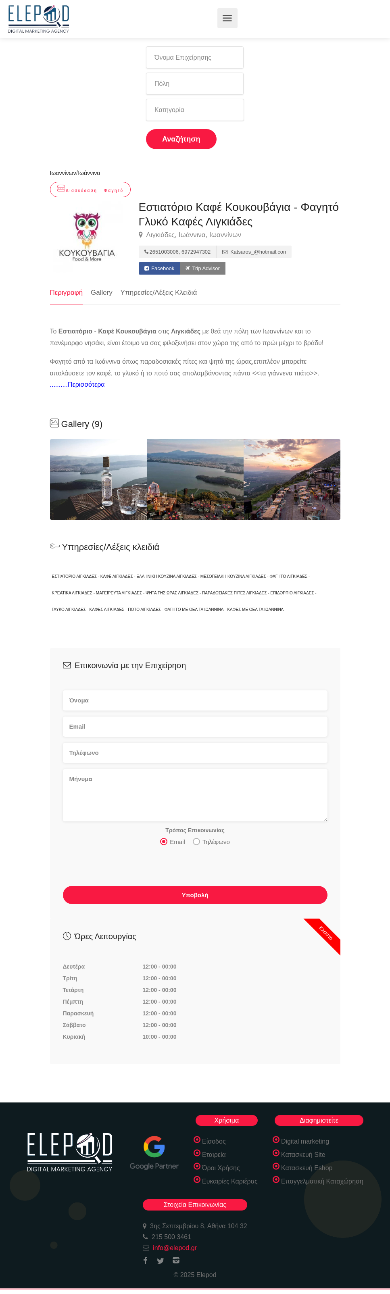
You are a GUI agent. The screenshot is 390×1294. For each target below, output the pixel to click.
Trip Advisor (203, 268)
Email (172, 841)
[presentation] (124, 868)
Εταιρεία (214, 1154)
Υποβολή (194, 895)
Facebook (159, 268)
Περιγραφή (66, 292)
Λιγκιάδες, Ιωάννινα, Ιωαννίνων (190, 235)
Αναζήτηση (181, 139)
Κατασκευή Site (303, 1154)
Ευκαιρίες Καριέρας (230, 1181)
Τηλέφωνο (211, 841)
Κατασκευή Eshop (307, 1168)
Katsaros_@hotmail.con (254, 252)
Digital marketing (305, 1141)
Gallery (102, 292)
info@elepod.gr (175, 1247)
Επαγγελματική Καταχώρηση (322, 1181)
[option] (195, 479)
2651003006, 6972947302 (177, 252)
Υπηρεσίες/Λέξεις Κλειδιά (159, 292)
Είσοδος (214, 1141)
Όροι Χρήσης (221, 1168)
